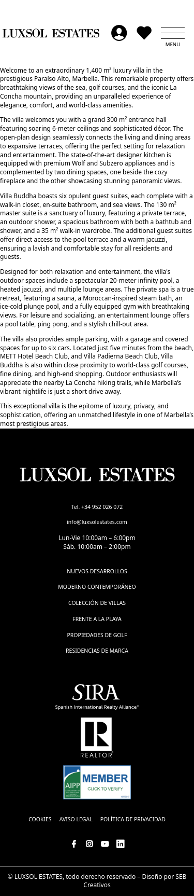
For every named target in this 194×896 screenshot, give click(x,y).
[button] (173, 33)
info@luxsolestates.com (97, 522)
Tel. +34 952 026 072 (97, 507)
